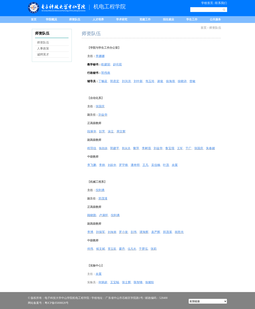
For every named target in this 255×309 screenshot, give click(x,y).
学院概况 (51, 19)
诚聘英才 (43, 54)
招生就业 (168, 19)
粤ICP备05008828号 (57, 302)
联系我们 (221, 3)
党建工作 (145, 19)
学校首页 (207, 3)
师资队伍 (74, 19)
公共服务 (215, 19)
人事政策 (43, 48)
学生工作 (191, 19)
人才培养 (98, 19)
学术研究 (121, 19)
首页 (33, 19)
